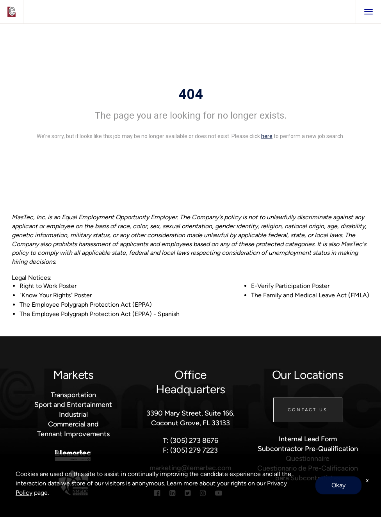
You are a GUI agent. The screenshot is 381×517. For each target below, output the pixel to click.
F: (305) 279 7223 (190, 450)
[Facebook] (157, 493)
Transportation (73, 395)
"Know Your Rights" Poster (56, 295)
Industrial (73, 414)
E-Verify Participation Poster (290, 286)
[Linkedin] (172, 493)
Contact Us (308, 409)
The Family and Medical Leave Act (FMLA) (310, 295)
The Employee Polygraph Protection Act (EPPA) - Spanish (100, 314)
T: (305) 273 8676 (190, 440)
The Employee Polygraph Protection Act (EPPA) (86, 304)
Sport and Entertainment (73, 404)
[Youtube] (218, 493)
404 (190, 94)
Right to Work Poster (48, 286)
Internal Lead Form (308, 439)
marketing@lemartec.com (190, 468)
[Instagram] (203, 493)
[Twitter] (187, 493)
